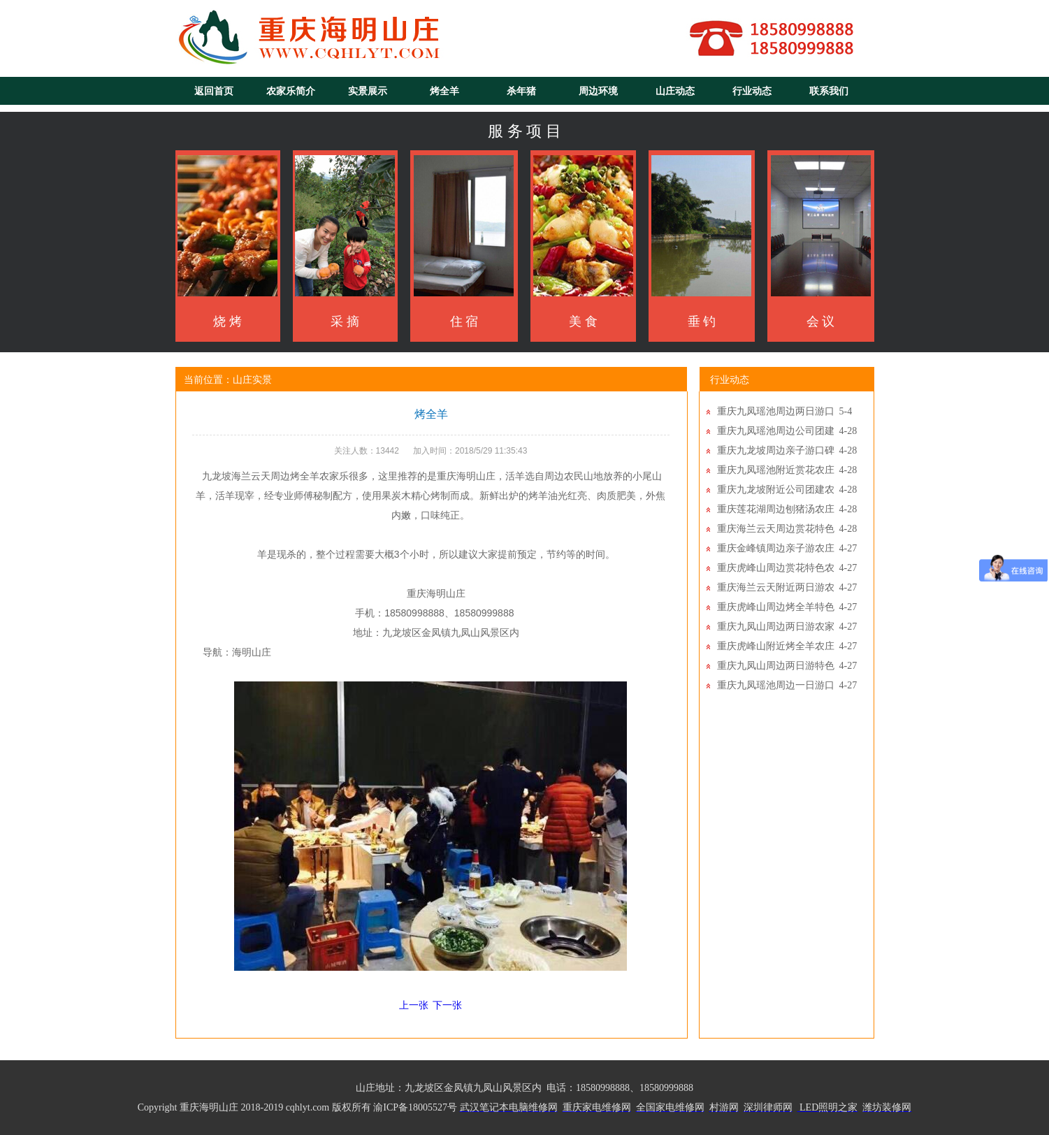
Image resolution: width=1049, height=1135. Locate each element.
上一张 (413, 1005)
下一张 (447, 1005)
